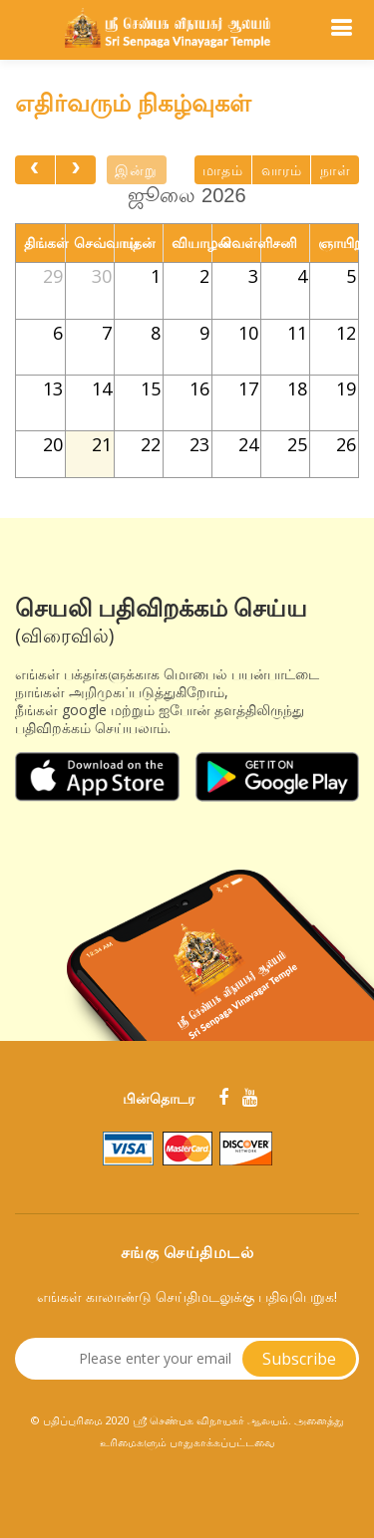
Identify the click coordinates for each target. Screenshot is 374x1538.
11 (297, 333)
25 (297, 444)
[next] (76, 169)
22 (151, 444)
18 (297, 388)
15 (151, 388)
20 (53, 444)
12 (346, 333)
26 (346, 444)
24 (248, 444)
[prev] (35, 169)
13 (53, 388)
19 (346, 388)
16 (199, 388)
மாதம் (222, 170)
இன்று (136, 170)
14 (102, 388)
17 (248, 388)
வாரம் (281, 170)
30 (102, 276)
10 (248, 333)
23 (199, 444)
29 (53, 276)
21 (102, 444)
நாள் (335, 170)
